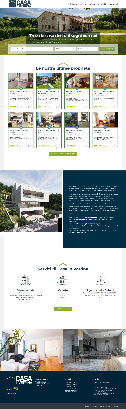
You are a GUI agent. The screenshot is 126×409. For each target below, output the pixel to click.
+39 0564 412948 (70, 384)
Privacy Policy (11, 394)
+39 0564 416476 (70, 382)
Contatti (114, 4)
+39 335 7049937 (70, 389)
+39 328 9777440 (70, 391)
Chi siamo (72, 4)
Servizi (83, 4)
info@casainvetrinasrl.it (102, 382)
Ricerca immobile (98, 4)
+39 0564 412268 (70, 387)
